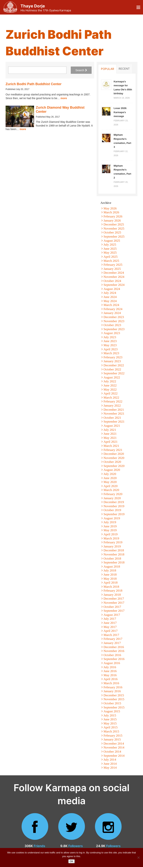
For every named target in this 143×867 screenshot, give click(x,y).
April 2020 (110, 486)
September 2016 (114, 659)
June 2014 (110, 763)
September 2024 (114, 285)
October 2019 (112, 510)
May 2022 (110, 389)
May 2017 (110, 627)
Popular (107, 69)
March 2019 (111, 538)
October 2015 (112, 703)
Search (81, 70)
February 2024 (113, 309)
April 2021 (110, 441)
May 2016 (110, 675)
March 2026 (111, 212)
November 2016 (114, 651)
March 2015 (111, 731)
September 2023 (114, 329)
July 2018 (110, 570)
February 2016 (113, 687)
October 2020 (112, 462)
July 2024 (110, 293)
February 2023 (113, 357)
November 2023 (114, 321)
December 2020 (114, 454)
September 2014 (114, 755)
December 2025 (114, 224)
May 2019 (110, 530)
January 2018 (112, 594)
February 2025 (113, 264)
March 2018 (111, 586)
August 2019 (112, 518)
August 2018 (112, 566)
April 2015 (110, 727)
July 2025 (110, 244)
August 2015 (112, 711)
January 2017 (112, 643)
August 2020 (112, 470)
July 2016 (110, 667)
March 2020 (111, 490)
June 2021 (110, 433)
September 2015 (114, 707)
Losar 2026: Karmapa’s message (120, 112)
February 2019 (113, 542)
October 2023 (112, 325)
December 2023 (114, 317)
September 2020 (114, 466)
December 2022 (114, 365)
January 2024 (112, 313)
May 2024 (110, 301)
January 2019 (112, 546)
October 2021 (112, 417)
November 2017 (114, 602)
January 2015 (112, 739)
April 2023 (110, 349)
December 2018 (114, 550)
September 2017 (114, 610)
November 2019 (114, 506)
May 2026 (110, 208)
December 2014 (114, 743)
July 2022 (110, 381)
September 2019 (114, 514)
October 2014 (112, 751)
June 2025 (110, 248)
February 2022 (113, 401)
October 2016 (112, 655)
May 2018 (110, 578)
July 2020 (110, 474)
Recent (124, 68)
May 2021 (110, 438)
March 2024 (111, 305)
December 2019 (114, 502)
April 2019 (110, 534)
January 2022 (112, 405)
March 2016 (111, 683)
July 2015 (110, 715)
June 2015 (110, 719)
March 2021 (111, 446)
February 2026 (113, 216)
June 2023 (110, 341)
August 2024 (112, 289)
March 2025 (111, 261)
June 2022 (110, 385)
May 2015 (110, 723)
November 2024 (114, 277)
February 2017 (113, 639)
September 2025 (114, 236)
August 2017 (112, 615)
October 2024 (112, 281)
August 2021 (112, 425)
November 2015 (114, 699)
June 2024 (110, 297)
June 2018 (110, 574)
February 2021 (113, 450)
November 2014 (114, 747)
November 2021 (114, 413)
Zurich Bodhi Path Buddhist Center (33, 84)
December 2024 (114, 272)
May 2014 (110, 767)
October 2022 (112, 369)
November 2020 (114, 458)
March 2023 (111, 353)
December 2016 (114, 647)
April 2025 (110, 256)
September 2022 (114, 373)
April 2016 (110, 679)
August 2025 (112, 240)
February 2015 (113, 735)
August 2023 (112, 333)
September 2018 (114, 562)
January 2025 (112, 269)
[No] (138, 857)
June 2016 (110, 671)
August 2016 (112, 663)
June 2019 (110, 526)
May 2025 (110, 252)
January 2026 (112, 220)
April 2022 (110, 393)
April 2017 (110, 631)
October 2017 (112, 607)
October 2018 (112, 558)
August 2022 (112, 377)
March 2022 (111, 397)
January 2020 (112, 498)
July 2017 (110, 618)
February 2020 (113, 494)
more (64, 98)
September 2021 (114, 421)
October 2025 (112, 232)
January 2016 (112, 691)
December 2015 (114, 695)
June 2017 (110, 623)
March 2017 (111, 635)
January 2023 (112, 361)
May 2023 (110, 345)
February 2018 (113, 590)
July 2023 (110, 337)
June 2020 (110, 478)
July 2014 (110, 759)
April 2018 (110, 582)
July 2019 (110, 522)
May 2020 (110, 482)
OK (71, 861)
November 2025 (114, 228)
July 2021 (110, 430)
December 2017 (114, 598)
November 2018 (114, 554)
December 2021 (114, 409)
